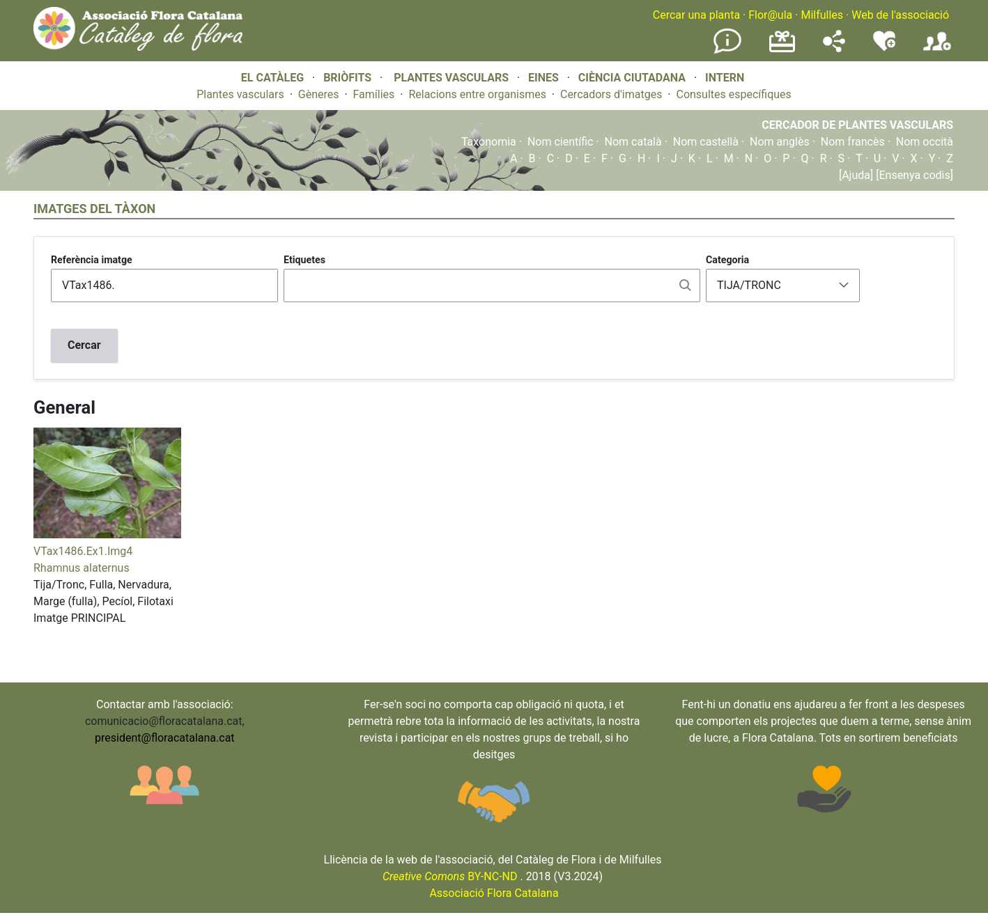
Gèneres (318, 94)
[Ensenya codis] (913, 175)
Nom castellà (706, 141)
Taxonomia (488, 141)
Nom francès (853, 141)
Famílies (374, 94)
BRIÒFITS (348, 77)
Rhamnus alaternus (81, 568)
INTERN (724, 77)
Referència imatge (91, 259)
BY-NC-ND (450, 876)
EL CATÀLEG (272, 77)
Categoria (727, 259)
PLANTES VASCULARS (451, 77)
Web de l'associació (900, 15)
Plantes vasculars (240, 94)
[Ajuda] (856, 175)
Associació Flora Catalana (493, 893)
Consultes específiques (733, 94)
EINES (543, 77)
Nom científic (560, 141)
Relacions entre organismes (477, 94)
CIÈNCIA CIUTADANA (632, 77)
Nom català (633, 141)
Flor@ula (770, 15)
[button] (107, 534)
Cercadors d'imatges (611, 94)
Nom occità (924, 141)
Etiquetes (304, 259)
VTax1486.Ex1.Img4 (82, 551)
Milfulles (822, 15)
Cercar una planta (696, 15)
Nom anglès (780, 141)
